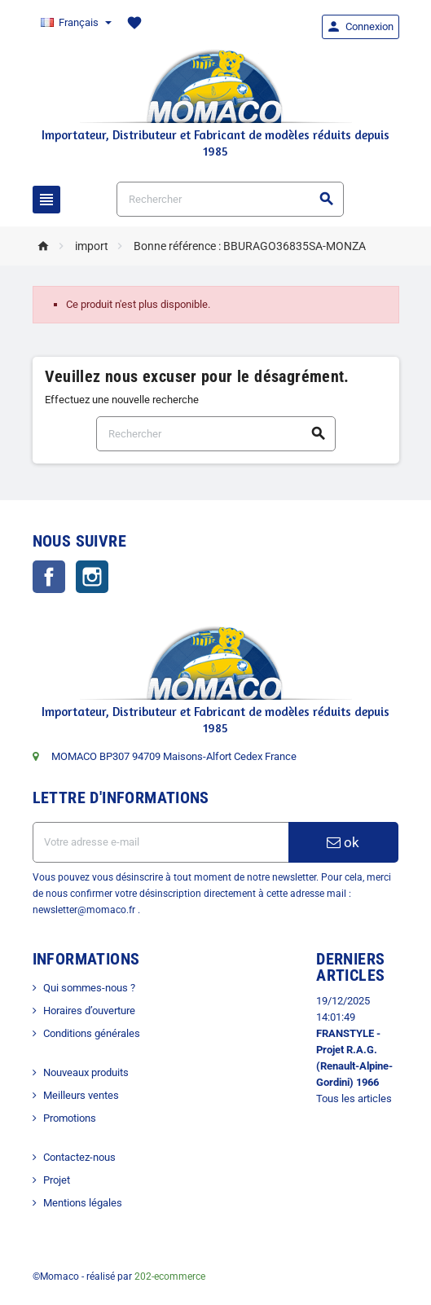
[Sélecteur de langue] (75, 23)
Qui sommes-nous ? (89, 988)
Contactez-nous (79, 1157)
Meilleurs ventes (81, 1095)
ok (343, 842)
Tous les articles (354, 1098)
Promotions (69, 1118)
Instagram (92, 576)
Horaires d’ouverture (89, 1010)
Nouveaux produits (86, 1072)
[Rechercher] (230, 199)
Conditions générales (91, 1033)
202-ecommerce (169, 1276)
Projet (56, 1180)
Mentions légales (82, 1203)
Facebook (49, 576)
